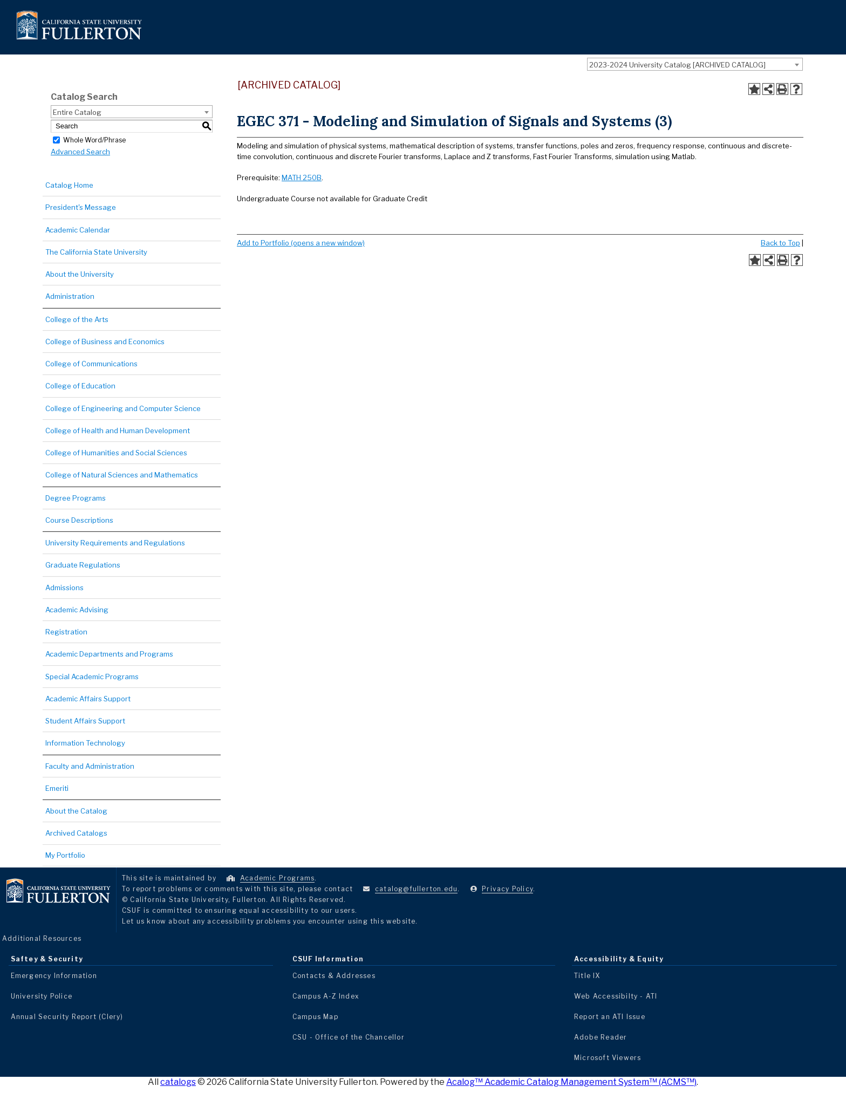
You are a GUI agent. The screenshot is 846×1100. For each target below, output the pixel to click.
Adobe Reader (600, 1037)
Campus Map (315, 1017)
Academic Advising (76, 609)
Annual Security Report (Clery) (67, 1017)
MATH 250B (302, 177)
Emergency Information (54, 976)
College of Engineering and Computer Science (123, 408)
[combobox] (695, 64)
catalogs (178, 1082)
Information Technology (85, 743)
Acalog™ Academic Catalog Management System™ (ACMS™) (571, 1082)
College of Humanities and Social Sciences (116, 452)
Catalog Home (69, 185)
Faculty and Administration (89, 766)
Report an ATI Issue (609, 1017)
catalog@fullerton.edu (416, 889)
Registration (66, 631)
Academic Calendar (77, 230)
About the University (79, 274)
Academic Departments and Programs (109, 654)
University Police (41, 996)
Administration (69, 296)
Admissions (64, 587)
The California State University (96, 252)
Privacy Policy (507, 889)
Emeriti (57, 788)
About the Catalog (76, 811)
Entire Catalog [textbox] (77, 112)
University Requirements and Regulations (115, 542)
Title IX (587, 976)
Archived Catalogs (76, 833)
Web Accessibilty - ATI (615, 996)
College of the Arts (76, 319)
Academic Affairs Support (88, 698)
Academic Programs (277, 878)
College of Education (80, 385)
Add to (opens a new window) (301, 242)
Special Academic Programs (92, 676)
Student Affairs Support (85, 720)
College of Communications (91, 363)
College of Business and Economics (105, 341)
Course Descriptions (79, 520)
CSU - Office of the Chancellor (348, 1037)
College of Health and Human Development (117, 430)
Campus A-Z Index (325, 996)
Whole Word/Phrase (94, 139)
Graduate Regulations (82, 565)
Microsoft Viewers (607, 1058)
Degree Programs (75, 498)
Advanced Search (80, 151)
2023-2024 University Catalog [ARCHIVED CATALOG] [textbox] (677, 64)
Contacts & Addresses (334, 976)
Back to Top (780, 242)
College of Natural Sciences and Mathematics (121, 474)
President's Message (80, 207)
